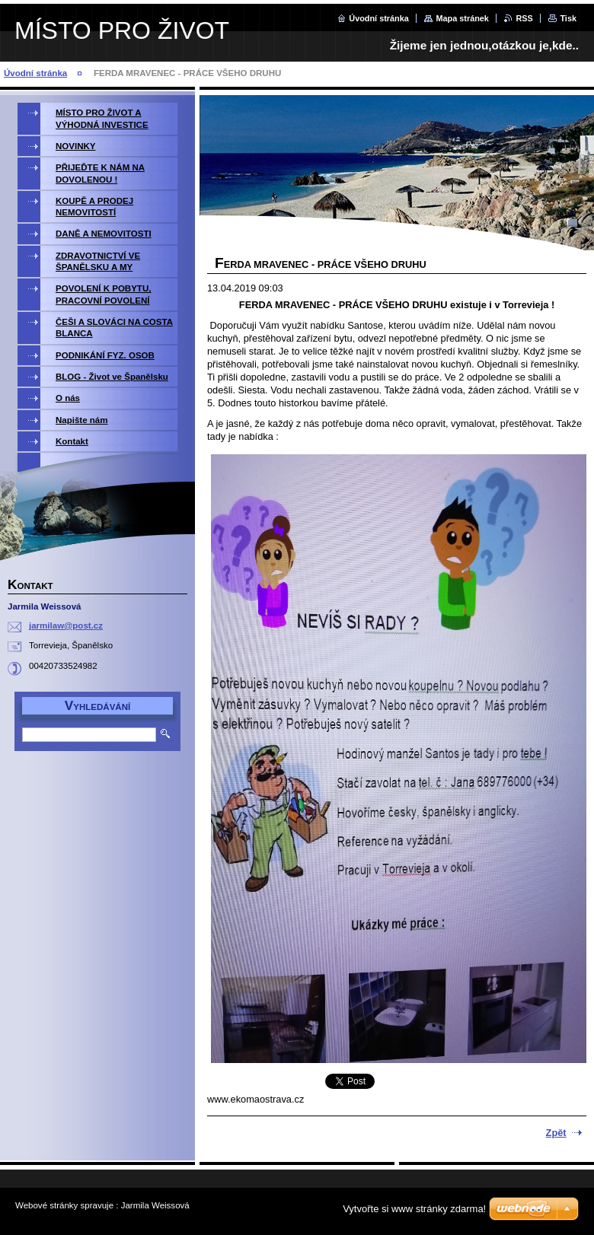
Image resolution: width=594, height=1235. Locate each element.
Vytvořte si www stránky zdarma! (414, 1208)
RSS (524, 18)
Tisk (568, 18)
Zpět (556, 1132)
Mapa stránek (462, 18)
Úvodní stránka (379, 18)
